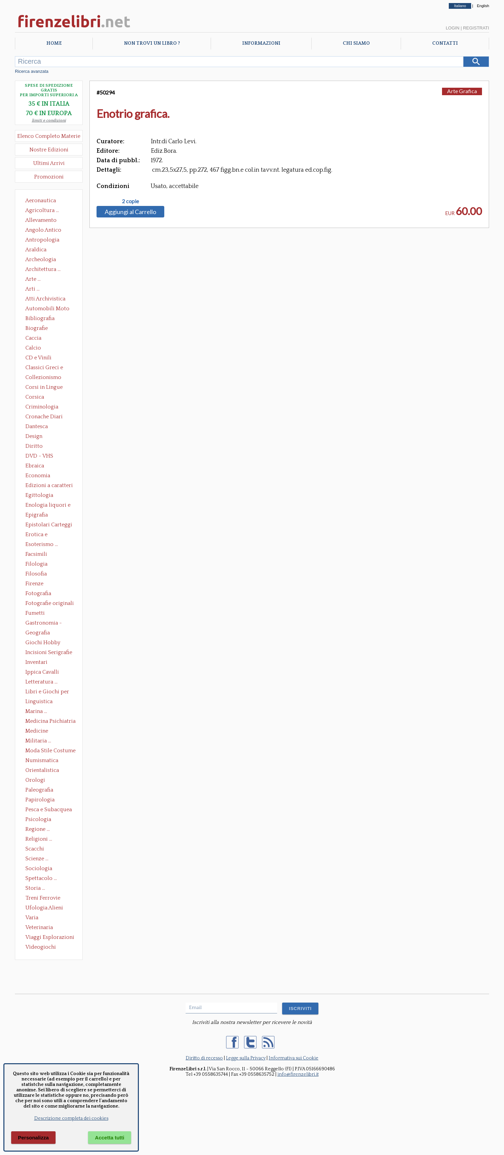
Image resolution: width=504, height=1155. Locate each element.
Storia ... (35, 888)
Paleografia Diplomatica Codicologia (40, 790)
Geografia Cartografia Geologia (39, 633)
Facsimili (36, 554)
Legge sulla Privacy (246, 1058)
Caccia (33, 338)
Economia (37, 475)
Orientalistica (42, 770)
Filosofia (36, 574)
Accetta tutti (109, 1137)
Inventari (36, 662)
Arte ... (33, 279)
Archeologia (40, 259)
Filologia (36, 564)
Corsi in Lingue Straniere (44, 388)
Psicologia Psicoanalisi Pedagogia (40, 820)
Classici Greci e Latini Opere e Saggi (50, 368)
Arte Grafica (462, 91)
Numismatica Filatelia (41, 761)
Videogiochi (40, 947)
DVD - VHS (39, 456)
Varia (31, 918)
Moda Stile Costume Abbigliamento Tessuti (50, 751)
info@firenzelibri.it (298, 1074)
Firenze (34, 584)
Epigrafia (36, 515)
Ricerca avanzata (31, 71)
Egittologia (39, 495)
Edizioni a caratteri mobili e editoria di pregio (49, 486)
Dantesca (36, 426)
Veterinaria (39, 927)
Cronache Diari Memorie (44, 417)
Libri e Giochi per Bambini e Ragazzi (47, 692)
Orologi (35, 780)
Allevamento (41, 220)
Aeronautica (40, 200)
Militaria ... (38, 741)
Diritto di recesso (204, 1058)
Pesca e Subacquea (48, 809)
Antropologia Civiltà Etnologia (46, 240)
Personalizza (33, 1137)
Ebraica (34, 466)
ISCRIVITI (300, 1008)
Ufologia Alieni (44, 908)
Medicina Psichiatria (50, 721)
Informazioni (261, 43)
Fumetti (35, 613)
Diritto (34, 446)
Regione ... (37, 829)
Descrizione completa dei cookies (71, 1118)
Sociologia (38, 868)
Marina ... (36, 711)
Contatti (445, 43)
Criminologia (41, 407)
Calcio (33, 348)
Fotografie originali (49, 603)
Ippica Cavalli (42, 672)
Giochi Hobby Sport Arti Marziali (48, 643)
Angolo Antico (43, 230)
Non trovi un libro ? (152, 43)
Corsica (34, 397)
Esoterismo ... (41, 544)
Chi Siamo (356, 43)
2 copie (130, 201)
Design (33, 436)
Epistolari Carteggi (48, 525)
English (483, 6)
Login (452, 27)
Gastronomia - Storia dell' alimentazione (43, 623)
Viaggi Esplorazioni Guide (49, 938)
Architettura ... (43, 269)
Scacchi (34, 849)
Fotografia (38, 593)
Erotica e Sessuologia (40, 535)
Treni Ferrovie (42, 898)
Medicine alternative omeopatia (38, 731)
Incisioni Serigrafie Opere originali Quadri (48, 653)
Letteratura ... (41, 682)
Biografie (36, 328)
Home (54, 43)
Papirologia (40, 800)
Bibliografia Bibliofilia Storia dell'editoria (45, 319)
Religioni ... (38, 839)
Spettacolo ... (41, 878)
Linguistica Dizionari (38, 702)
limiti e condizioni (49, 120)
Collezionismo (43, 377)
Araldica (35, 250)
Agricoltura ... (42, 210)
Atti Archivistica (45, 299)
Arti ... (32, 289)
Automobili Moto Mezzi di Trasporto (49, 309)
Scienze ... (36, 859)
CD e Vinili (38, 358)
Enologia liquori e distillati (47, 505)
